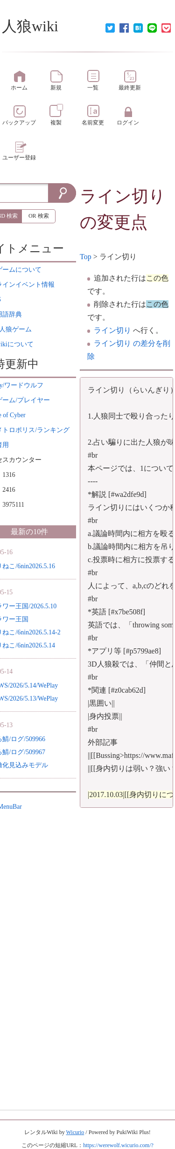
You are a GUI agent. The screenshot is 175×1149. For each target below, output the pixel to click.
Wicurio (75, 1132)
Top (85, 257)
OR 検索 (38, 216)
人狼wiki (30, 26)
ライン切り (123, 196)
